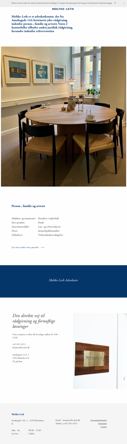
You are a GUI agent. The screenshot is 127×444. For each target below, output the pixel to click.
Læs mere (109, 3)
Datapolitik (102, 424)
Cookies (104, 427)
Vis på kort (17, 361)
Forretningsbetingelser (99, 420)
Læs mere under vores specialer (25, 247)
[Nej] (124, 3)
